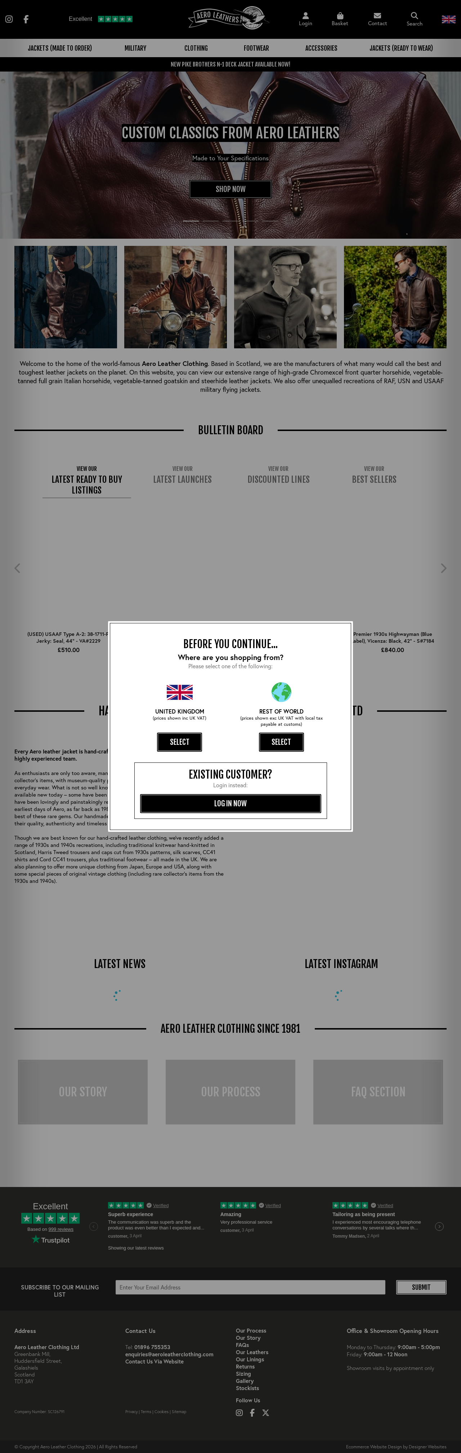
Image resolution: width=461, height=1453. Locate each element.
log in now (230, 803)
